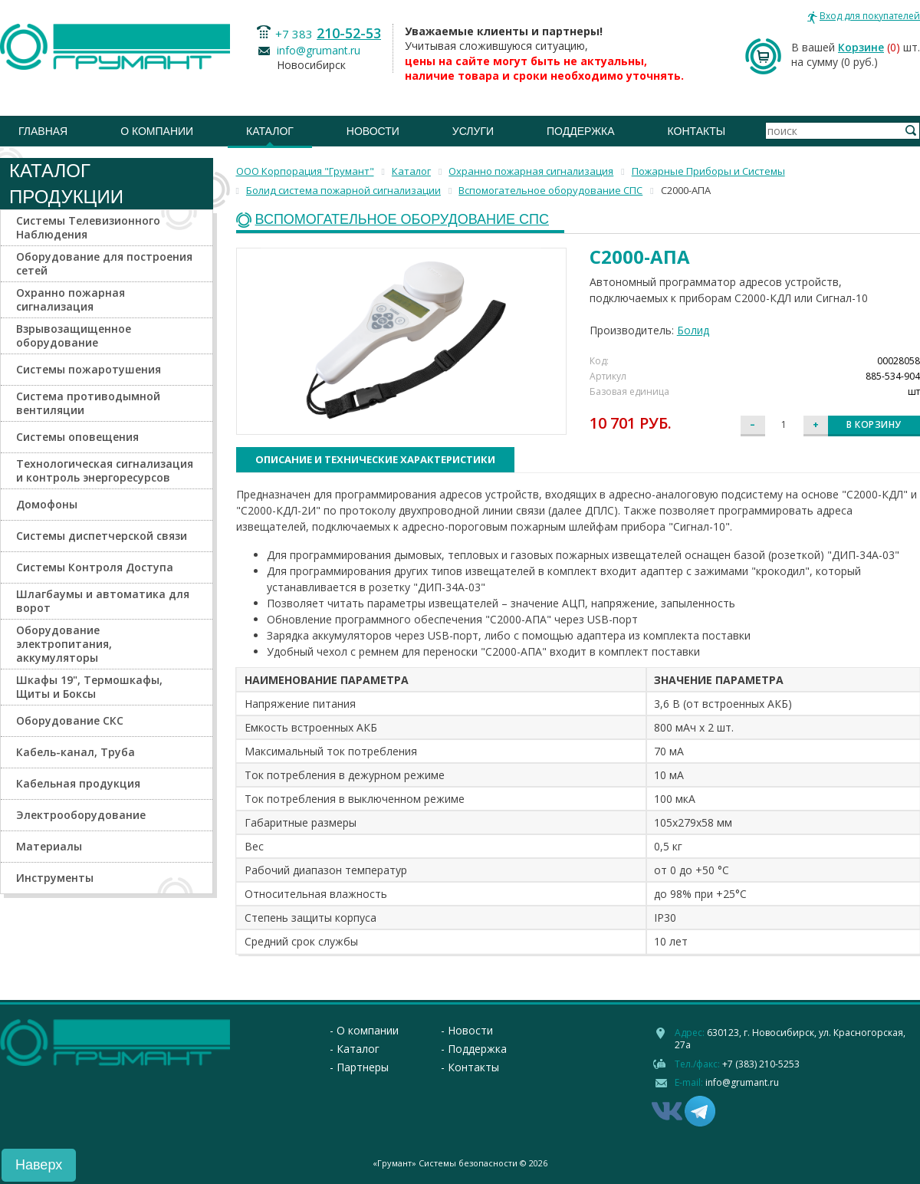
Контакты (697, 131)
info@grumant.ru (318, 50)
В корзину (874, 424)
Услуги (473, 131)
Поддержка (581, 131)
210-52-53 (349, 33)
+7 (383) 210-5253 (761, 1064)
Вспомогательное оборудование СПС (402, 219)
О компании (156, 131)
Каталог (270, 131)
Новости (373, 131)
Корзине (861, 47)
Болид (693, 330)
